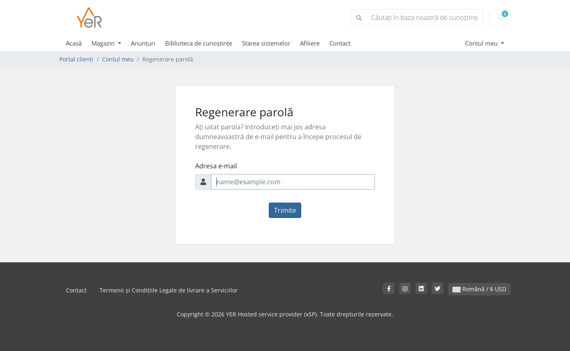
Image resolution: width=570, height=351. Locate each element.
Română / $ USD (479, 289)
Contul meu (482, 43)
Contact (339, 43)
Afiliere (310, 43)
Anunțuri (143, 43)
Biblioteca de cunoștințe (198, 43)
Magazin (103, 43)
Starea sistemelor (266, 43)
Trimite (285, 210)
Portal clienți (76, 59)
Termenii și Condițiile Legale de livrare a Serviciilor (169, 290)
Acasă (74, 43)
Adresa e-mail (216, 165)
